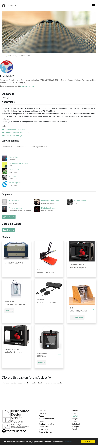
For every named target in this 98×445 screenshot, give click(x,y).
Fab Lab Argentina (15, 183)
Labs (3, 56)
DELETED (12, 176)
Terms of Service (45, 432)
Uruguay (12, 56)
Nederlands (75, 424)
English (74, 413)
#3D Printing (9, 310)
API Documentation (46, 418)
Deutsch (74, 410)
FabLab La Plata (14, 170)
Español (74, 416)
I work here (8, 217)
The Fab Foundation (46, 424)
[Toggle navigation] (93, 5)
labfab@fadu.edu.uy (27, 86)
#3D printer (41, 362)
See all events (8, 230)
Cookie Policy (44, 426)
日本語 (74, 429)
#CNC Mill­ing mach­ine (77, 317)
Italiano (74, 421)
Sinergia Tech (13, 157)
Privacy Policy (44, 429)
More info (68, 441)
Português (75, 426)
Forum (41, 421)
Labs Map (42, 413)
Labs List (42, 410)
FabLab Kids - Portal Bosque (18, 163)
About (41, 416)
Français (74, 418)
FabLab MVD (24, 56)
